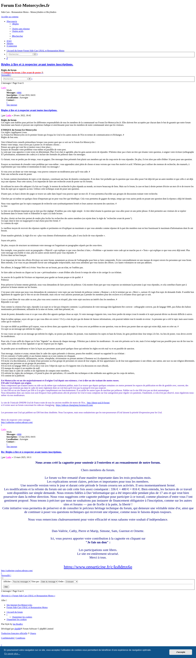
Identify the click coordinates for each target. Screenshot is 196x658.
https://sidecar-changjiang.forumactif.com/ (74, 405)
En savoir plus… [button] (12, 654)
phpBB (17, 629)
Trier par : (44, 581)
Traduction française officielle (14, 633)
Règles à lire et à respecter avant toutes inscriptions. (37, 64)
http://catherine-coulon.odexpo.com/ (17, 422)
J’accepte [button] (180, 652)
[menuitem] (15, 24)
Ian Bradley (18, 624)
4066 (19, 92)
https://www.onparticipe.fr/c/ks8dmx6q (98, 566)
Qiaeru (33, 633)
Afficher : (17, 581)
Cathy (3, 88)
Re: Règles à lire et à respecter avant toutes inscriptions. (31, 451)
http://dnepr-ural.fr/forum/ (98, 402)
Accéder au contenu (9, 17)
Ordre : (68, 581)
